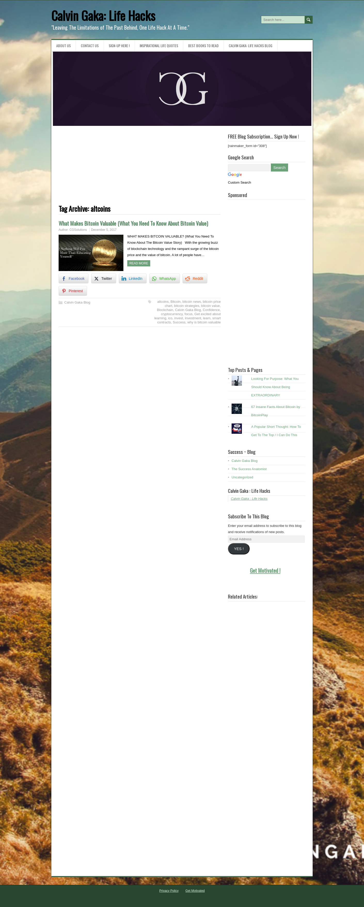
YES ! (238, 549)
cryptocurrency (172, 314)
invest (178, 318)
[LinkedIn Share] (133, 278)
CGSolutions (78, 230)
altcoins (163, 302)
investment (193, 318)
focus (189, 314)
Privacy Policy (169, 891)
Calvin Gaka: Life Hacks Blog (250, 45)
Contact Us (90, 45)
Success (179, 322)
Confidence (211, 310)
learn (206, 318)
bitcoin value (210, 306)
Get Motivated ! (265, 570)
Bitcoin (176, 302)
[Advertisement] (140, 169)
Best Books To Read (203, 45)
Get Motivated (195, 891)
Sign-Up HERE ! (119, 45)
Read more (138, 263)
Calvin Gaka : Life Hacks (249, 490)
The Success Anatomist (249, 469)
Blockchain (165, 310)
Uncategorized (242, 477)
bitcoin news (192, 302)
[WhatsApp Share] (164, 278)
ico (170, 318)
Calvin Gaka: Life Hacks (103, 15)
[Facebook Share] (74, 278)
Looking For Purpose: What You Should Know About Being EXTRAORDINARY (275, 387)
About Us (63, 45)
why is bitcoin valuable (204, 322)
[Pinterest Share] (73, 291)
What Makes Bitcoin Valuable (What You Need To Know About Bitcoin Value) (133, 223)
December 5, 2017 (104, 230)
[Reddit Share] (195, 278)
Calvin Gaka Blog (77, 302)
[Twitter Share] (103, 278)
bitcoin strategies (186, 306)
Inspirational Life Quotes (159, 45)
